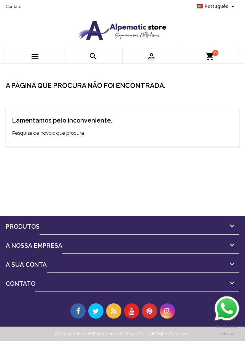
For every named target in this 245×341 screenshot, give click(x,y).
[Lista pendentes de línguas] (216, 6)
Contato (13, 6)
